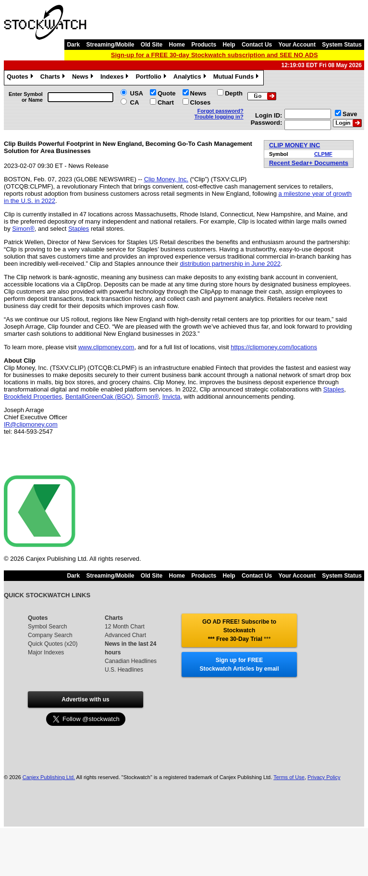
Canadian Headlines (131, 661)
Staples (78, 228)
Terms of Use (289, 777)
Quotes (21, 77)
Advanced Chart (125, 635)
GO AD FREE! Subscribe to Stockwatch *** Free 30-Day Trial (239, 630)
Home (177, 44)
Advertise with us (85, 699)
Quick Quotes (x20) (52, 643)
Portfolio (151, 77)
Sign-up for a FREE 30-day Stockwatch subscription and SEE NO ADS (214, 55)
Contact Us (257, 44)
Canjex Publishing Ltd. (49, 777)
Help (229, 44)
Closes (200, 102)
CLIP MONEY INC (294, 145)
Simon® (23, 228)
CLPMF (323, 154)
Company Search (50, 635)
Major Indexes (46, 652)
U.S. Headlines (124, 669)
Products (203, 44)
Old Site (151, 44)
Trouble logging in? (219, 116)
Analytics (191, 77)
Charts (53, 77)
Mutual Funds (237, 77)
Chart (166, 102)
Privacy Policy (323, 777)
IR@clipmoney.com (31, 424)
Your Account (297, 44)
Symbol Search (47, 626)
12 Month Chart (125, 626)
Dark (73, 44)
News (84, 77)
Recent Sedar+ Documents (308, 162)
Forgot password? (220, 111)
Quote (167, 93)
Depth (234, 93)
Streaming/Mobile (110, 44)
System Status (342, 44)
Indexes (115, 77)
